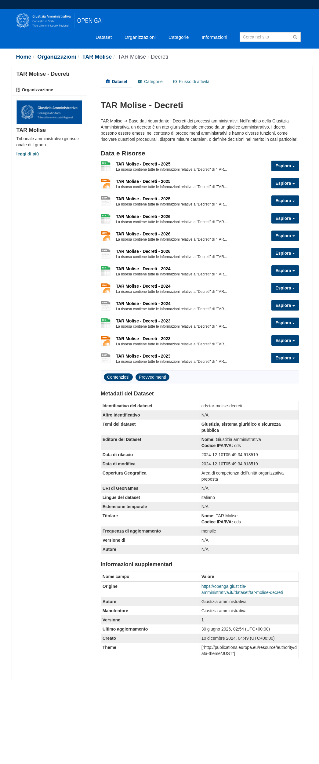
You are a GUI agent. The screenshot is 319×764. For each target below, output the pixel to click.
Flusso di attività (191, 81)
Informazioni (214, 37)
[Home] (23, 57)
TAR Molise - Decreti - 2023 (143, 320)
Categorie (179, 37)
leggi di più (27, 153)
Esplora (285, 165)
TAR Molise (97, 57)
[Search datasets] (270, 37)
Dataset (104, 37)
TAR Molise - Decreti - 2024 (143, 268)
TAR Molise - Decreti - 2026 (143, 216)
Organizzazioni (140, 37)
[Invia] (295, 36)
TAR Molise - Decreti (143, 57)
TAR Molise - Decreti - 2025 (143, 164)
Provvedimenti (152, 377)
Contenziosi (118, 377)
